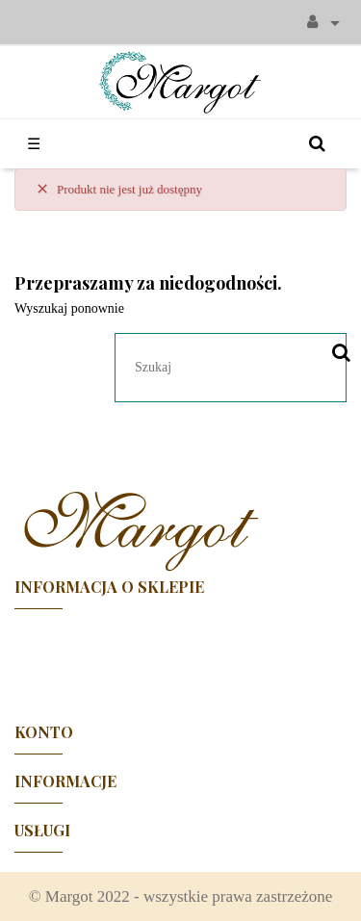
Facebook (181, 657)
